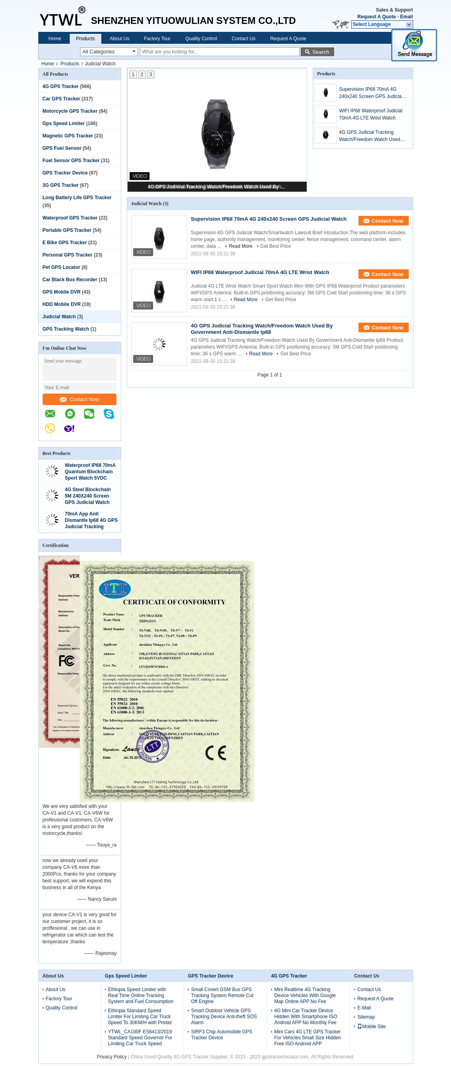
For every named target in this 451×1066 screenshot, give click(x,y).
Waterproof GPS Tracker (70, 218)
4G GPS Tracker (61, 86)
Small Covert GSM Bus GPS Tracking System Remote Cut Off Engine (222, 995)
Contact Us (243, 38)
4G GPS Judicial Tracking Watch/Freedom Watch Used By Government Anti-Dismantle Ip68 (218, 187)
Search (320, 52)
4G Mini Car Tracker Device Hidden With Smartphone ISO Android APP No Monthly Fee (305, 1016)
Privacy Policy (112, 1057)
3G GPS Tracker (61, 185)
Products (85, 38)
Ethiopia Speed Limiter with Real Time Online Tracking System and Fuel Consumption (140, 995)
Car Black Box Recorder (70, 279)
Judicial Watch (59, 316)
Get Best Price (275, 246)
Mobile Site (371, 1026)
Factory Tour (157, 38)
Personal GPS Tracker (68, 255)
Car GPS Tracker (62, 99)
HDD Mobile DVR (62, 304)
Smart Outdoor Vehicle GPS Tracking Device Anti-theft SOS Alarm (224, 1016)
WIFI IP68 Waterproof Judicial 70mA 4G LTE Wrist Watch (370, 114)
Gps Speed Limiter (64, 123)
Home (55, 38)
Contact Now (79, 399)
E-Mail (364, 1008)
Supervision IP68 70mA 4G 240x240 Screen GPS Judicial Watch (370, 93)
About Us (119, 38)
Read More (240, 246)
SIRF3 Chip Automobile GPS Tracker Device (221, 1035)
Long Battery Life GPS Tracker (77, 197)
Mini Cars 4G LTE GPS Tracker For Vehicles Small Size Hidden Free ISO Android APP (307, 1037)
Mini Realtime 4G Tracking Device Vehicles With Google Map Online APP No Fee (305, 995)
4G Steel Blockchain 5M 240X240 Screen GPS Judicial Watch (88, 496)
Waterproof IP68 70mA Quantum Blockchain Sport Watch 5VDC (90, 471)
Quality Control (201, 38)
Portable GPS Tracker (67, 230)
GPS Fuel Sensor (62, 148)
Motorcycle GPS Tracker (70, 111)
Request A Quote (376, 17)
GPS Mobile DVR (62, 292)
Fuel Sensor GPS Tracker (71, 160)
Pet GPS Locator (62, 267)
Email (406, 17)
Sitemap (366, 1017)
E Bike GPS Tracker (65, 242)
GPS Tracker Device (65, 173)
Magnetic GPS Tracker (68, 136)
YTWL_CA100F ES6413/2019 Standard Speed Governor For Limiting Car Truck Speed (140, 1037)
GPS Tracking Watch (66, 329)
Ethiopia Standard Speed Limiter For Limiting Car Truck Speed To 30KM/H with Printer (140, 1016)
